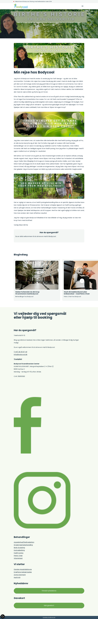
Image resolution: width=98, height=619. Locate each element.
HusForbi (17, 577)
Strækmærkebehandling (23, 545)
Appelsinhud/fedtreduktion (24, 542)
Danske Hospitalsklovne (23, 569)
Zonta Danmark (20, 575)
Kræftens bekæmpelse (23, 572)
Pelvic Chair (18, 556)
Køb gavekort (49, 605)
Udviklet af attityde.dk (49, 617)
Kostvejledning (19, 550)
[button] (16, 281)
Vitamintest (18, 558)
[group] (37, 280)
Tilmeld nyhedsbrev (49, 591)
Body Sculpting (19, 547)
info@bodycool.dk (20, 354)
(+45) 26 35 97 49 (20, 352)
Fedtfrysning (18, 553)
